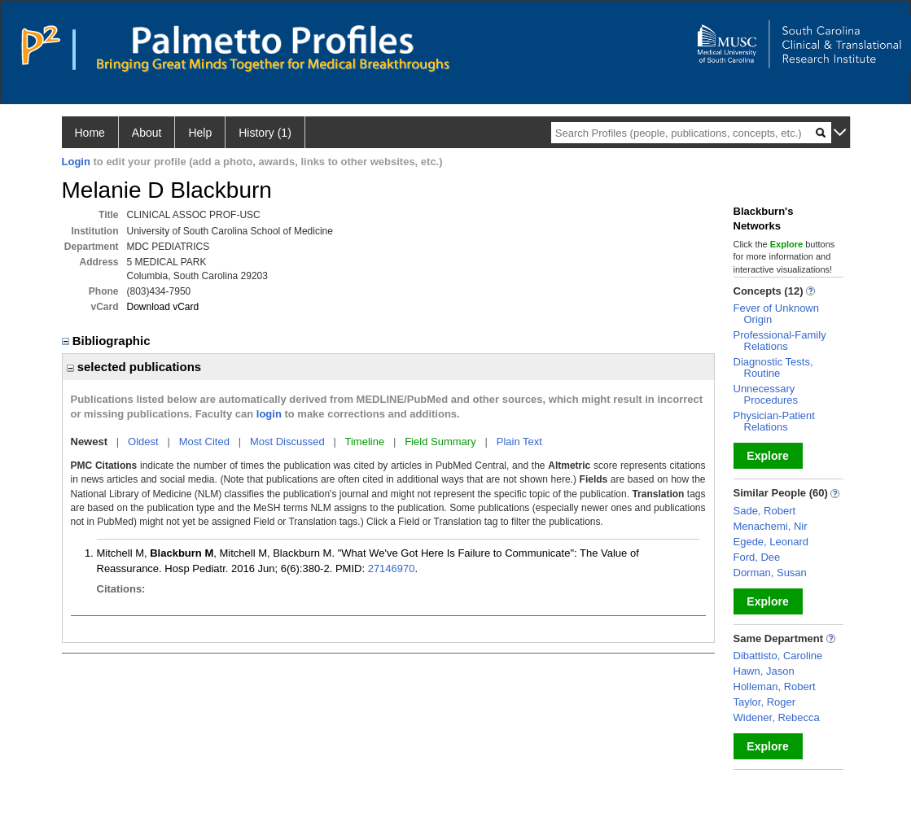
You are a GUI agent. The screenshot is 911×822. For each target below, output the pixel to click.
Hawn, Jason (764, 671)
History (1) (265, 132)
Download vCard (163, 307)
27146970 (391, 568)
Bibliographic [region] (108, 341)
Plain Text (519, 441)
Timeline (365, 441)
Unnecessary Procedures (766, 394)
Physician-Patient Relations (774, 421)
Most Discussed (287, 441)
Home (90, 132)
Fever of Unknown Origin (777, 314)
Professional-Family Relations (780, 340)
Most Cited (204, 441)
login (269, 414)
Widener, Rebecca (777, 717)
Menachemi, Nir (771, 526)
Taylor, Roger (765, 702)
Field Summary (440, 441)
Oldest (143, 441)
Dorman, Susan (770, 572)
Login (76, 161)
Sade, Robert (765, 511)
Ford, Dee (757, 557)
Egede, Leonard (771, 542)
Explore (767, 455)
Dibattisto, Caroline (778, 655)
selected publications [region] (134, 367)
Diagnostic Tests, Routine (773, 367)
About (147, 132)
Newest (89, 441)
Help (200, 132)
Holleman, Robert (775, 686)
